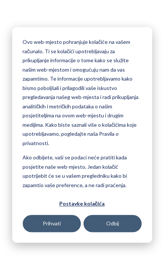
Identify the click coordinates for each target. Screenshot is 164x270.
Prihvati (52, 223)
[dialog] (82, 135)
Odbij (112, 223)
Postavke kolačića (82, 203)
